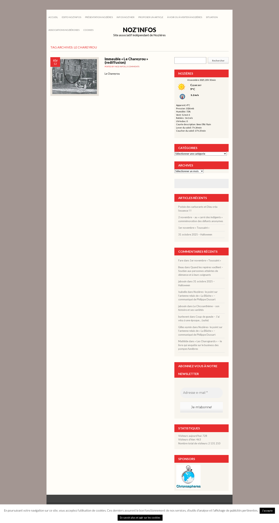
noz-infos (120, 66)
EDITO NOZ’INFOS (71, 17)
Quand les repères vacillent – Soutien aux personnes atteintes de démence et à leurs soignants (200, 271)
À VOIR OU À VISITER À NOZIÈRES (184, 17)
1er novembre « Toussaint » (193, 227)
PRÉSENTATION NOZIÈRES (99, 17)
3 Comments (133, 66)
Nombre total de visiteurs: (193, 443)
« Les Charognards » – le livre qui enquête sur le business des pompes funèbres (200, 345)
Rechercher (218, 60)
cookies (88, 29)
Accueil (53, 17)
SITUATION (212, 17)
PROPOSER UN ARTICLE (150, 17)
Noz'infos (139, 30)
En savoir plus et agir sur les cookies (140, 517)
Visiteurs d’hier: (187, 439)
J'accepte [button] (267, 510)
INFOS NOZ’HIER (125, 17)
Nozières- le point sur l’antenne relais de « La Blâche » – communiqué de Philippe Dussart (198, 295)
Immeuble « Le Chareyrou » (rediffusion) (126, 61)
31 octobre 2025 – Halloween (195, 234)
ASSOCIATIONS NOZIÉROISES (63, 29)
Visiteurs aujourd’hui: (190, 435)
